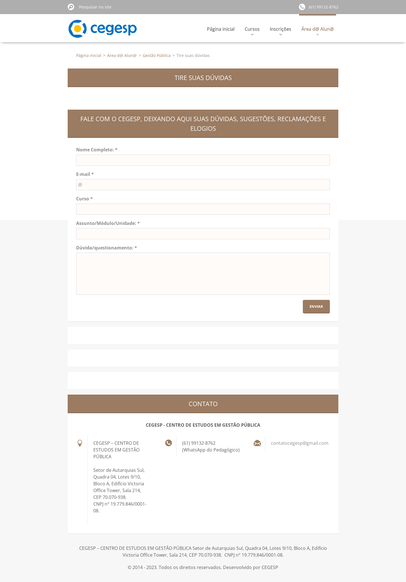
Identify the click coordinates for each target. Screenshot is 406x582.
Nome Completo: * (97, 150)
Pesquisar (71, 7)
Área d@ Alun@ (317, 30)
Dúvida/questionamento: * (106, 248)
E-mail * (85, 174)
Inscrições (281, 30)
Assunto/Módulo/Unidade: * (108, 223)
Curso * (84, 199)
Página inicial (221, 29)
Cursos (252, 30)
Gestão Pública (157, 55)
